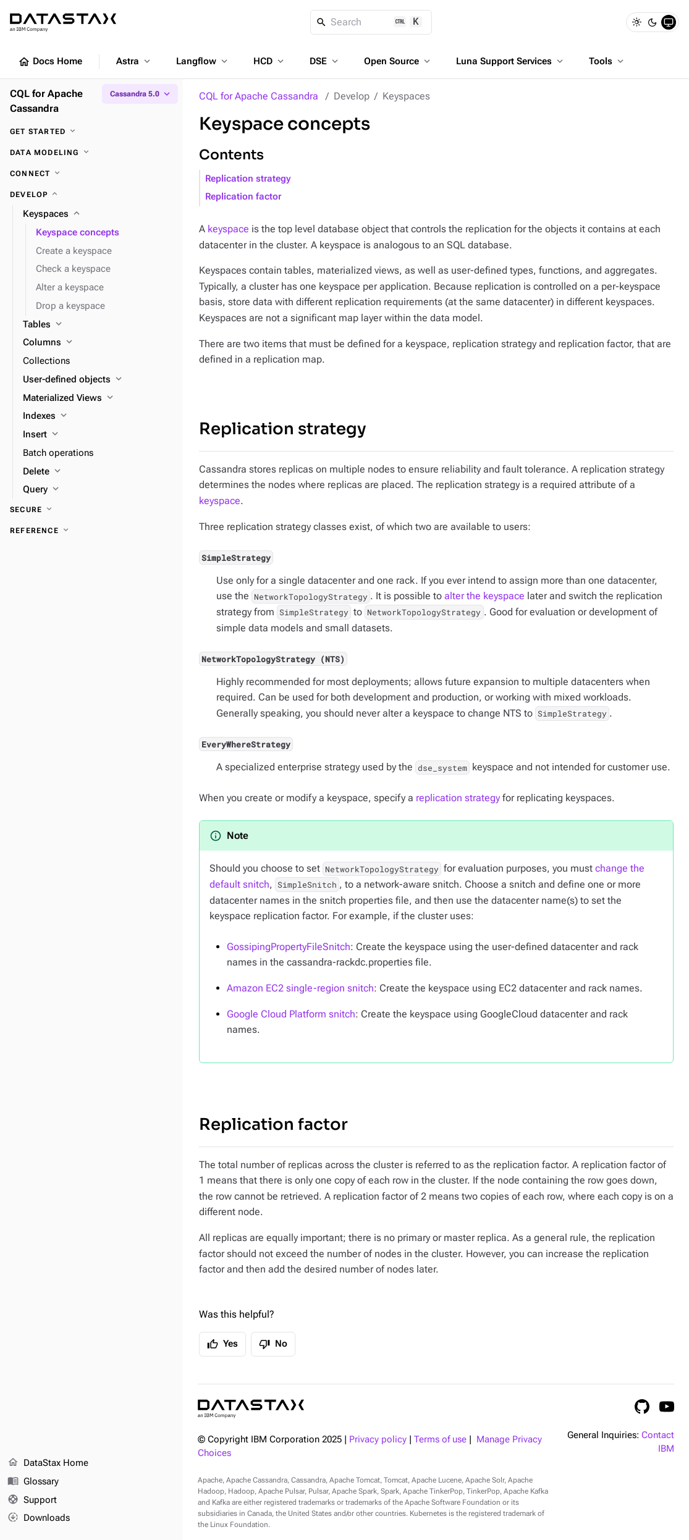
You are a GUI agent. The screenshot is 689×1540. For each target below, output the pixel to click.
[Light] (636, 22)
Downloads (38, 1518)
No (273, 1344)
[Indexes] (98, 416)
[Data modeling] (91, 152)
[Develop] (91, 194)
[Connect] (91, 173)
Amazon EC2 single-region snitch (300, 988)
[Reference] (91, 530)
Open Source (398, 61)
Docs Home (50, 62)
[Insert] (98, 435)
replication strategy (458, 798)
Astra (134, 61)
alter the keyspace (484, 596)
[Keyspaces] (98, 214)
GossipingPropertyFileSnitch (288, 947)
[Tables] (98, 325)
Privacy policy (378, 1439)
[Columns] (98, 343)
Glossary (33, 1482)
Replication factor (243, 196)
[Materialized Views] (98, 398)
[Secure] (91, 509)
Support (32, 1500)
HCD (269, 61)
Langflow (203, 61)
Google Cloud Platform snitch (291, 1014)
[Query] (98, 490)
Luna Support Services (510, 61)
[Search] (371, 22)
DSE (325, 61)
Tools (607, 61)
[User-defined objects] (98, 380)
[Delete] (98, 472)
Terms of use (440, 1439)
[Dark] (652, 22)
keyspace (228, 229)
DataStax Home (47, 1463)
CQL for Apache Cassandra (258, 96)
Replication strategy (247, 179)
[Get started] (91, 131)
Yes (222, 1344)
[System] (668, 22)
